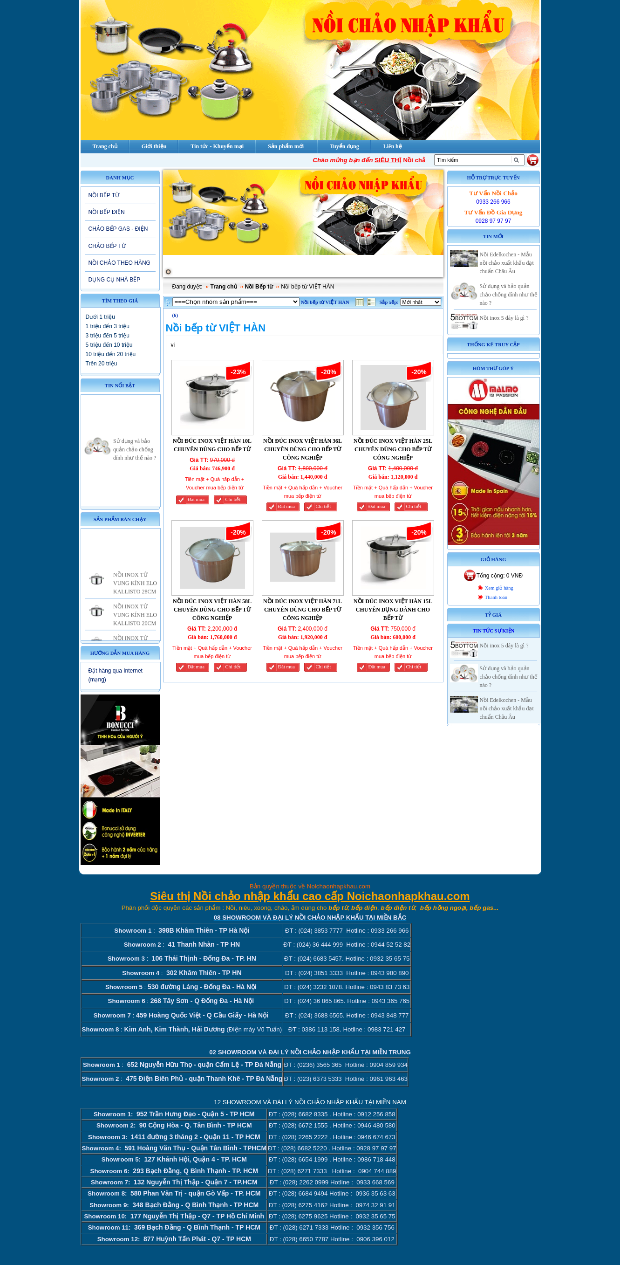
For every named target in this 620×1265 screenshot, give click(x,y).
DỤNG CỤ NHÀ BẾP (115, 279)
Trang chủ (224, 286)
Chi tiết (233, 499)
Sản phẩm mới (286, 146)
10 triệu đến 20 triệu (111, 354)
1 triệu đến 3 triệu (107, 326)
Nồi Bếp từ (259, 286)
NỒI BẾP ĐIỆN (107, 212)
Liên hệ (392, 146)
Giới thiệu (154, 146)
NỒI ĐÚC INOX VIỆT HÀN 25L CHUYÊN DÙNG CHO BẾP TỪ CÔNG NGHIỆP (393, 449)
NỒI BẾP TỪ (104, 195)
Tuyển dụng (344, 146)
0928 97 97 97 (493, 221)
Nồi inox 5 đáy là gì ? (504, 318)
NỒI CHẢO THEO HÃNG (119, 263)
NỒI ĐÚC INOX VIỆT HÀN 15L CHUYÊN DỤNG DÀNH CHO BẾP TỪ (393, 609)
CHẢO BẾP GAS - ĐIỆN (118, 229)
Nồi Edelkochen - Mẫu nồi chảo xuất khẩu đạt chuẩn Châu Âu (507, 263)
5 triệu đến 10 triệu (109, 345)
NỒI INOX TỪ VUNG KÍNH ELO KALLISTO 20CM (135, 621)
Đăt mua (196, 499)
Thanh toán (496, 597)
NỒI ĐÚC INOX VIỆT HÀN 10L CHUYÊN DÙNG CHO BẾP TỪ (212, 445)
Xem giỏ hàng (499, 588)
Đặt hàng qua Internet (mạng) (116, 675)
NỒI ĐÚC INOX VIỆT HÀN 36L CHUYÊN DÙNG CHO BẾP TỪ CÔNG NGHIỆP (302, 449)
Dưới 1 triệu (100, 317)
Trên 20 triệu (101, 363)
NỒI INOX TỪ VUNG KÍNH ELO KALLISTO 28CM (135, 590)
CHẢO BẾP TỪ (107, 246)
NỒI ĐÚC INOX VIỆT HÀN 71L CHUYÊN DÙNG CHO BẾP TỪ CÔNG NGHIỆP (302, 609)
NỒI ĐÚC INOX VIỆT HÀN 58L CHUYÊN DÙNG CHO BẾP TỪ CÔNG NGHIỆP (212, 609)
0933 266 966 (493, 202)
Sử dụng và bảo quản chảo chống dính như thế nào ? (134, 456)
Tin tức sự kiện (494, 630)
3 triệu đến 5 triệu (107, 335)
